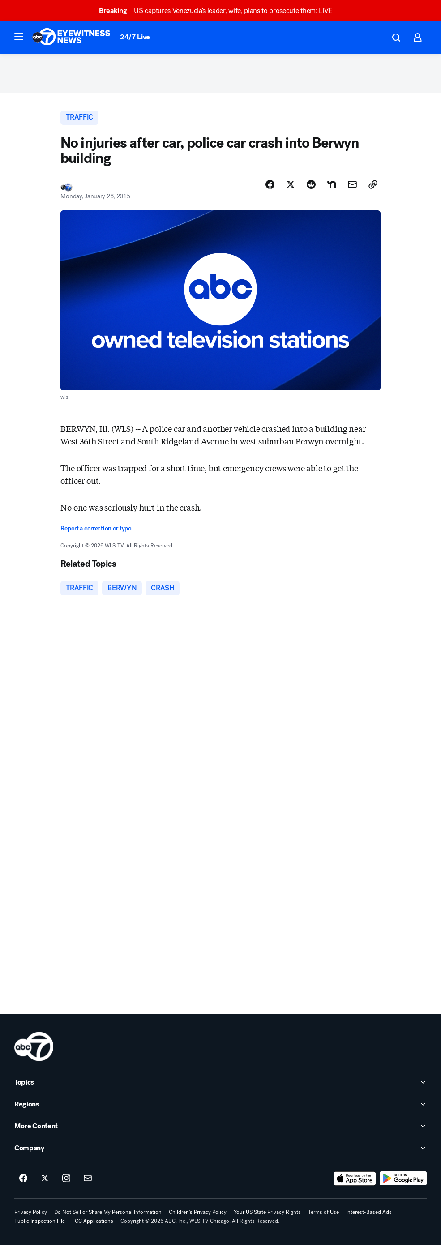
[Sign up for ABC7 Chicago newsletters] (88, 1180)
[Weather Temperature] (368, 38)
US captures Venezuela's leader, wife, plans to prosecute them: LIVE (219, 10)
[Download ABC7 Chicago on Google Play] (403, 1180)
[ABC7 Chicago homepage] (71, 37)
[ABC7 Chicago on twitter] (45, 1180)
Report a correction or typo (95, 529)
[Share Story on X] (290, 185)
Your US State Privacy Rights (267, 1214)
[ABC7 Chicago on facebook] (23, 1180)
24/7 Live (135, 37)
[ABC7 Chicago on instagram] (66, 1180)
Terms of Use (323, 1214)
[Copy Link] (373, 185)
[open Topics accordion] (220, 1084)
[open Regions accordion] (220, 1106)
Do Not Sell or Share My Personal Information (108, 1214)
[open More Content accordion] (220, 1128)
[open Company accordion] (220, 1149)
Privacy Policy (30, 1214)
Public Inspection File (39, 1223)
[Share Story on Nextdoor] (331, 185)
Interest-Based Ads (369, 1214)
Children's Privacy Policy (198, 1214)
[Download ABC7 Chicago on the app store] (355, 1180)
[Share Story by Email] (352, 185)
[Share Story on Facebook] (270, 185)
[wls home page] (33, 1048)
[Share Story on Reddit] (311, 185)
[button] (18, 37)
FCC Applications (92, 1223)
